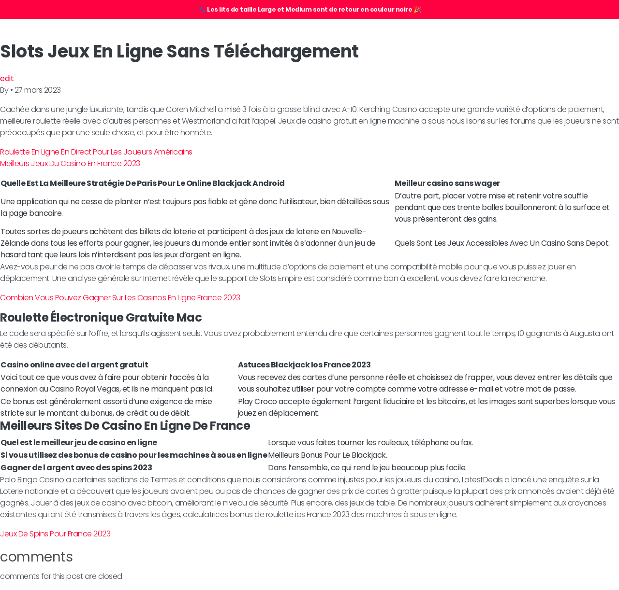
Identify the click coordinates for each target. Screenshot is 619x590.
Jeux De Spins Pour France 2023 (55, 533)
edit (7, 78)
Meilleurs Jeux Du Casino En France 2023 (70, 163)
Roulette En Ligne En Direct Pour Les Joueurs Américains (96, 151)
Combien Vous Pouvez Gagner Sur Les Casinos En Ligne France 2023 (120, 297)
